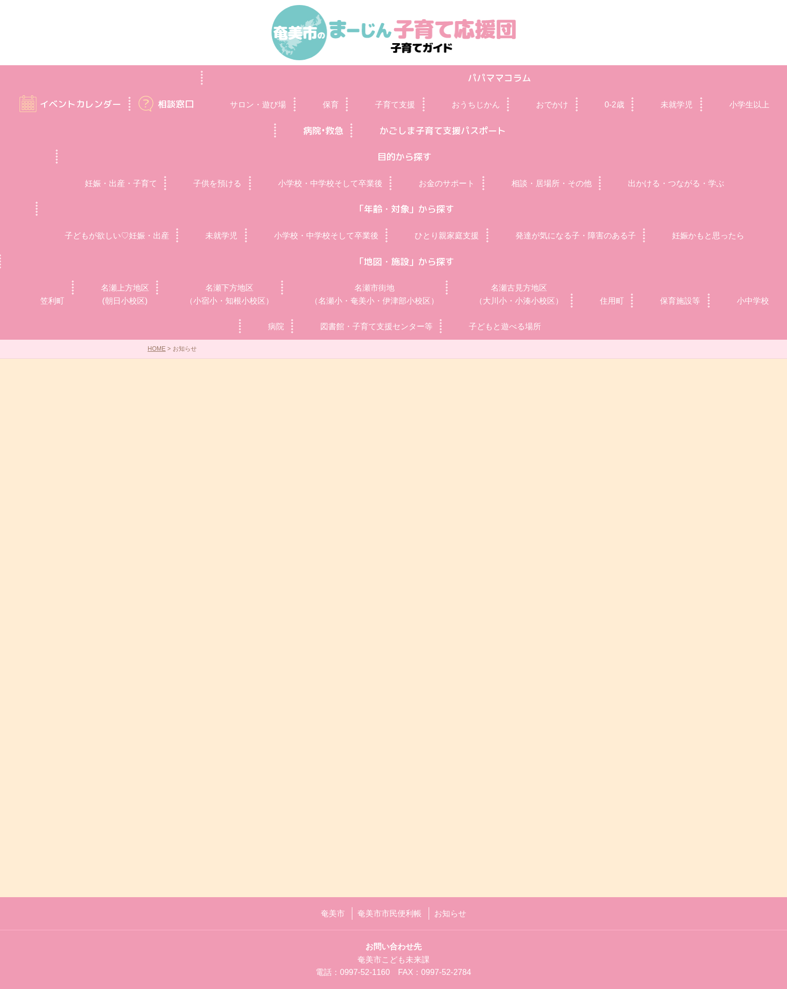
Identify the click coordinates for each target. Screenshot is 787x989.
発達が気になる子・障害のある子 (575, 235)
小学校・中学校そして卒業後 (330, 183)
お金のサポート (447, 183)
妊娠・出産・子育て (121, 183)
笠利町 (52, 301)
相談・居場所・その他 (551, 183)
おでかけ (552, 104)
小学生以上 (749, 104)
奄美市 (333, 913)
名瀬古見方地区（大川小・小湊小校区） (519, 294)
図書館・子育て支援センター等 (376, 326)
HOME (157, 348)
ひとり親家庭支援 (447, 235)
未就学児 (677, 104)
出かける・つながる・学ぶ (676, 183)
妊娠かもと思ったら (708, 235)
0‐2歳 (614, 104)
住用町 (612, 301)
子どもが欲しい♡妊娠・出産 (117, 235)
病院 (276, 326)
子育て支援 (395, 104)
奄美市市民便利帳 (389, 913)
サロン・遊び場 (258, 104)
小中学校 (753, 301)
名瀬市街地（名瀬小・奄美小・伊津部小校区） (374, 294)
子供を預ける (217, 183)
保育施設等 (680, 301)
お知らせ (450, 913)
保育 (331, 104)
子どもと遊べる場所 (505, 326)
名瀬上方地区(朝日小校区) (125, 294)
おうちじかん (476, 104)
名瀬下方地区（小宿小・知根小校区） (229, 294)
